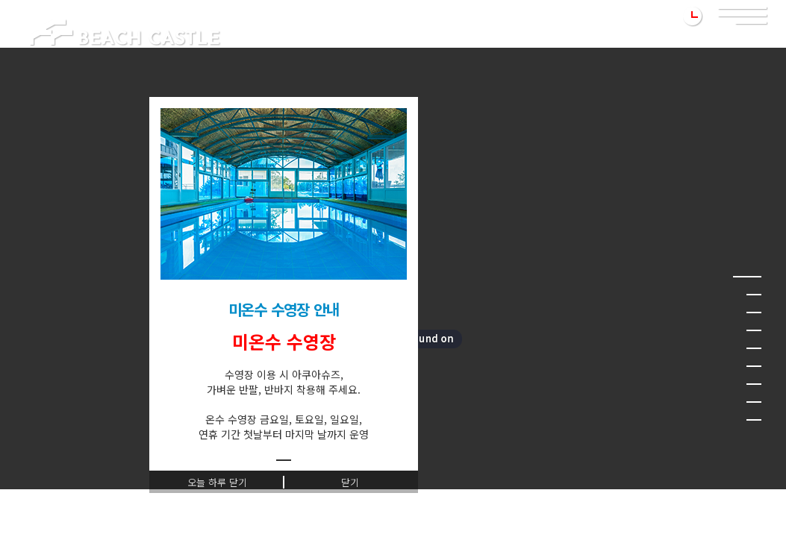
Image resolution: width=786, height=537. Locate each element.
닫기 (350, 482)
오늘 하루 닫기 (217, 482)
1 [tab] (283, 460)
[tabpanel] (283, 275)
